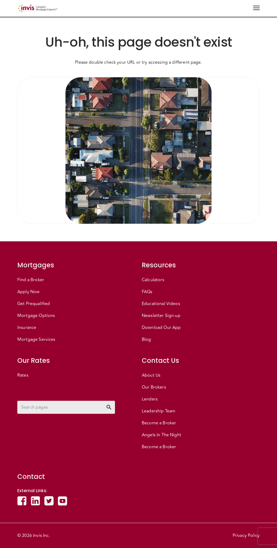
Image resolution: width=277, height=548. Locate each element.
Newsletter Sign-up (161, 315)
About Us (151, 375)
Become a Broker (159, 423)
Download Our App (161, 327)
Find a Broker (30, 280)
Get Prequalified (33, 303)
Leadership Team (158, 411)
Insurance (26, 327)
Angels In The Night (161, 435)
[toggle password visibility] (109, 407)
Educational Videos (161, 303)
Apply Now (28, 292)
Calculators (153, 280)
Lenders (150, 399)
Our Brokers (154, 387)
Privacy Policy (246, 535)
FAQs (147, 292)
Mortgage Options (36, 315)
